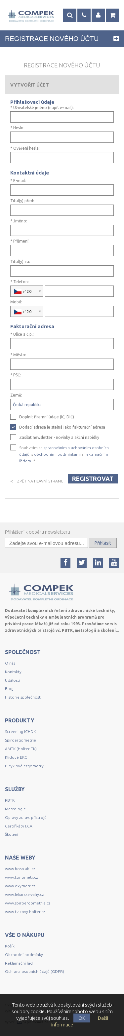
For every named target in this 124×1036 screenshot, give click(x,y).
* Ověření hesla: (25, 148)
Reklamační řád (19, 963)
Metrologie (15, 809)
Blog (9, 688)
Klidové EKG (16, 757)
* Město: (18, 355)
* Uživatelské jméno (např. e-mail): (42, 108)
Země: (16, 395)
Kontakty (13, 672)
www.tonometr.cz (21, 877)
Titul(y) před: (22, 201)
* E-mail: (18, 181)
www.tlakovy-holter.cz (25, 911)
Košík (10, 946)
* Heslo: (17, 128)
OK (81, 1018)
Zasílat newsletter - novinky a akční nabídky (59, 437)
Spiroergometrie (20, 740)
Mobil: (16, 302)
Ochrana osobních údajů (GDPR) (34, 971)
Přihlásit (103, 543)
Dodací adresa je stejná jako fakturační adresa (62, 427)
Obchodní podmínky (24, 954)
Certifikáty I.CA (18, 826)
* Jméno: (18, 221)
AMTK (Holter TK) (21, 749)
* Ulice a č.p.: (22, 334)
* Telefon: (19, 282)
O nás (10, 663)
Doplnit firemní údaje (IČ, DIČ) (46, 417)
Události (12, 680)
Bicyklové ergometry (24, 766)
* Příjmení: (19, 241)
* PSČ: (15, 375)
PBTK (10, 800)
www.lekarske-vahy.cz (24, 894)
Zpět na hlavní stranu (40, 481)
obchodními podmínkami (57, 454)
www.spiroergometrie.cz (27, 903)
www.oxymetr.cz (20, 886)
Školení (11, 834)
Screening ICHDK (20, 731)
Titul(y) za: (20, 262)
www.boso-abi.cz (20, 868)
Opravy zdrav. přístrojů (26, 817)
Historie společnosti (23, 697)
